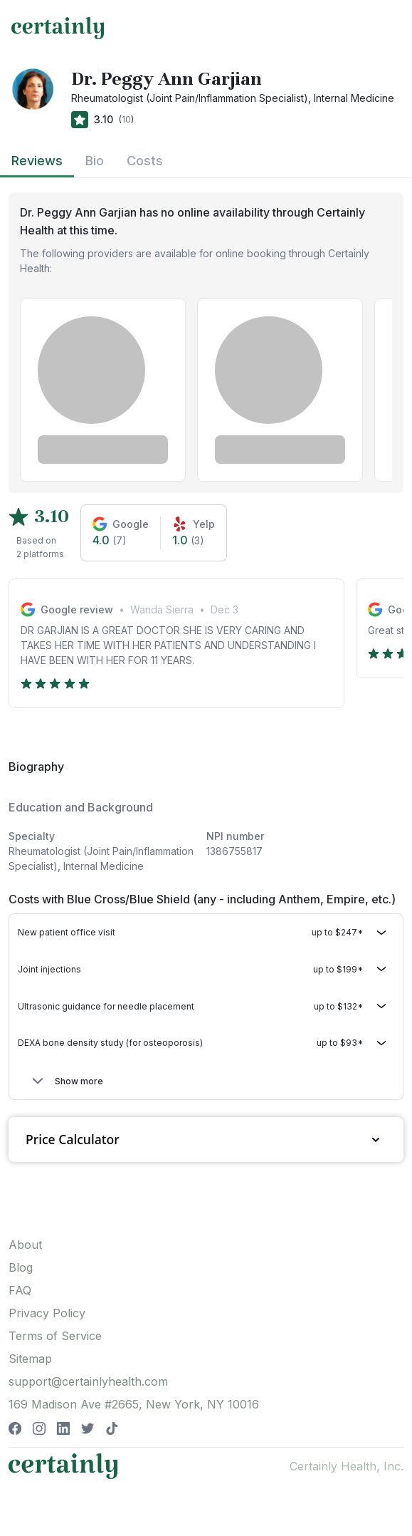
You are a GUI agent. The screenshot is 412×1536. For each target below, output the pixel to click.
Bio (94, 160)
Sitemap (30, 1358)
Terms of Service (55, 1336)
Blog (21, 1267)
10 (126, 119)
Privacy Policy (47, 1313)
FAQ (20, 1290)
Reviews (37, 160)
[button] (206, 933)
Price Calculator (206, 1139)
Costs (145, 160)
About (25, 1244)
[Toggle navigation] (388, 28)
